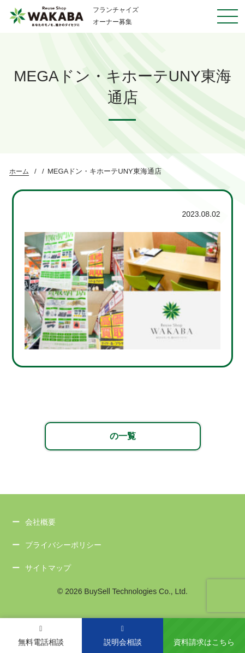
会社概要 (40, 522)
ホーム (19, 171)
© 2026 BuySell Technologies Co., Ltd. (122, 591)
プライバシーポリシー (63, 545)
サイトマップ (48, 567)
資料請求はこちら (204, 642)
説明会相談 (123, 635)
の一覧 (123, 436)
